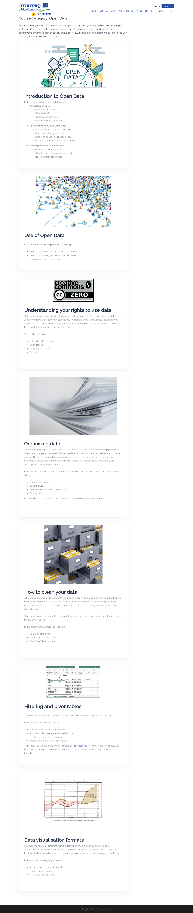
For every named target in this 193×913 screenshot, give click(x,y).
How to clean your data (50, 592)
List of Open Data (107, 11)
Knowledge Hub (126, 11)
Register (168, 6)
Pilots (93, 11)
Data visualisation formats (54, 840)
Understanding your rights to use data (68, 310)
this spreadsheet (78, 745)
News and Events (144, 11)
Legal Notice (88, 909)
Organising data (42, 443)
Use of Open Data (44, 235)
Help (170, 11)
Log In (156, 6)
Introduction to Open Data (54, 96)
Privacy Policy (104, 909)
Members (160, 11)
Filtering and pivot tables (52, 706)
